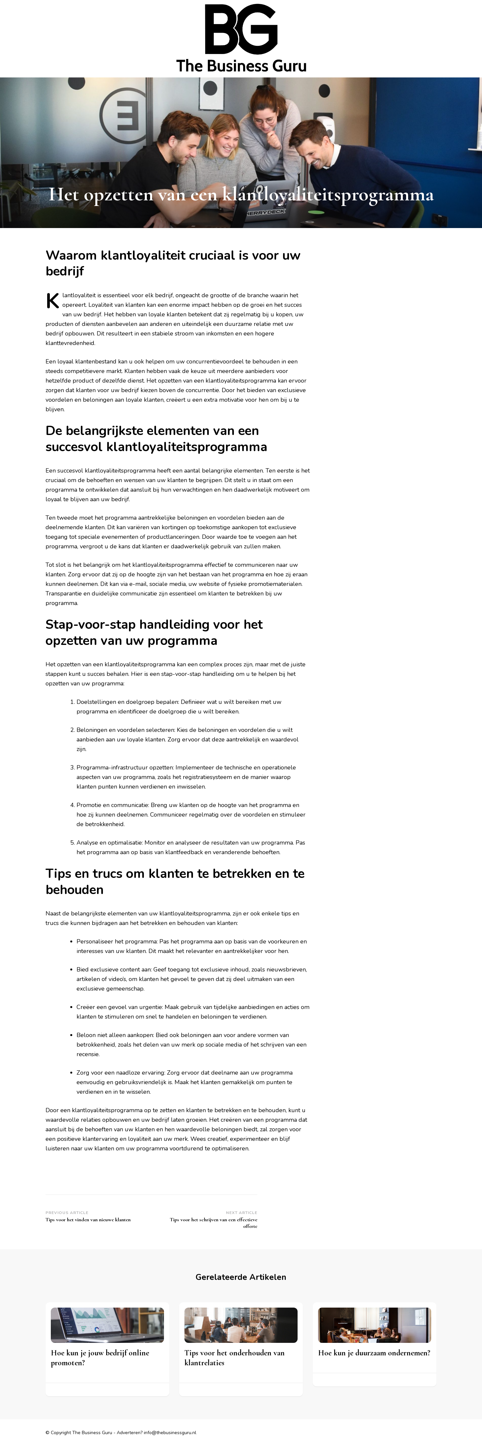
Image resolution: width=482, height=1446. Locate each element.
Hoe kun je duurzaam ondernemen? (374, 1353)
